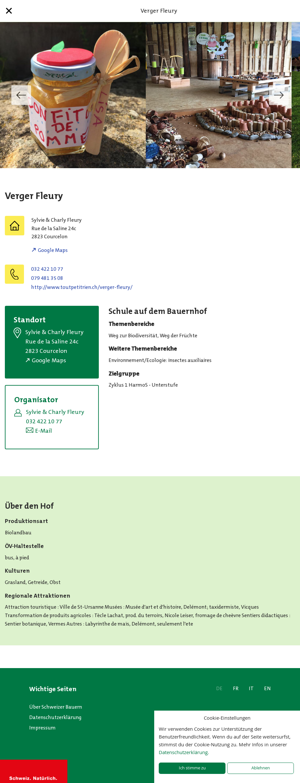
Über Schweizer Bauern (55, 706)
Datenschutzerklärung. (184, 752)
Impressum (42, 727)
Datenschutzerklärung (55, 717)
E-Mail (43, 431)
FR (235, 688)
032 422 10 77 (47, 269)
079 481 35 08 (47, 278)
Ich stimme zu (192, 768)
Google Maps (53, 250)
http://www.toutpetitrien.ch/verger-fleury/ (82, 287)
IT (251, 688)
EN (267, 688)
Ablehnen (260, 768)
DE (219, 688)
